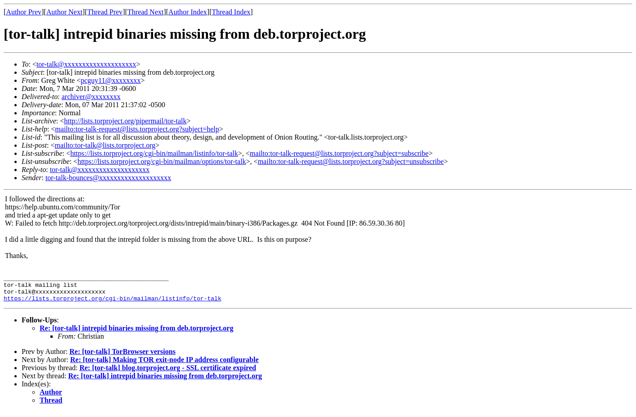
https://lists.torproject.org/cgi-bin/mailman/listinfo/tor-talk (154, 153)
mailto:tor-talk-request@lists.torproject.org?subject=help (137, 129)
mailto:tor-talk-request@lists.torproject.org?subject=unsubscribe (351, 161)
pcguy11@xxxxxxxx (110, 80)
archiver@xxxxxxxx (91, 96)
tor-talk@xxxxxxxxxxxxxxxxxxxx (86, 64)
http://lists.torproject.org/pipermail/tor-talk (125, 121)
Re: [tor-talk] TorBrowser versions (122, 357)
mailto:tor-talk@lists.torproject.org (104, 145)
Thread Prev (105, 12)
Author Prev (23, 12)
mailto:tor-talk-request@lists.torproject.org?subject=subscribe (339, 153)
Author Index (187, 12)
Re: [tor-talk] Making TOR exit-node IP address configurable (164, 365)
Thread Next (145, 12)
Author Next (64, 12)
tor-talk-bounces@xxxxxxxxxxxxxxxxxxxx (108, 177)
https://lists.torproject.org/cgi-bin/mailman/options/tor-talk (161, 161)
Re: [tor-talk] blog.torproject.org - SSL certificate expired (167, 373)
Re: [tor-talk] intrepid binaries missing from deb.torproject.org (136, 333)
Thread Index (231, 12)
